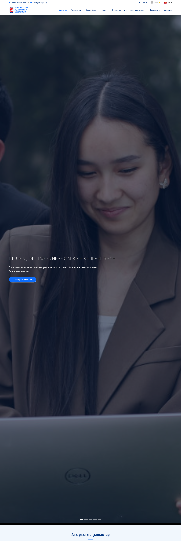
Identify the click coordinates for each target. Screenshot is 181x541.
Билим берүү (92, 10)
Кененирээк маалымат (22, 273)
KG (167, 2)
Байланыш (168, 10)
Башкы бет (63, 10)
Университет (77, 10)
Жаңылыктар (155, 10)
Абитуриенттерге (138, 10)
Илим (105, 10)
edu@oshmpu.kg (40, 2)
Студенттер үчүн (119, 10)
